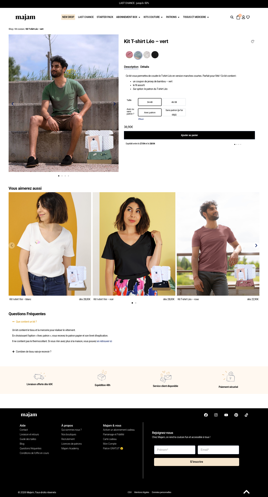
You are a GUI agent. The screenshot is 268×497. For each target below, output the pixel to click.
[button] (232, 17)
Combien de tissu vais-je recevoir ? (33, 351)
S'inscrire (196, 461)
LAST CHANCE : (127, 3)
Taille (129, 100)
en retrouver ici (104, 341)
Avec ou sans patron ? (130, 111)
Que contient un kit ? (26, 321)
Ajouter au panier (189, 135)
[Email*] (218, 449)
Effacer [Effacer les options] (141, 119)
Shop (11, 29)
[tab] (131, 67)
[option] (149, 102)
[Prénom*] (175, 449)
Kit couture (19, 29)
